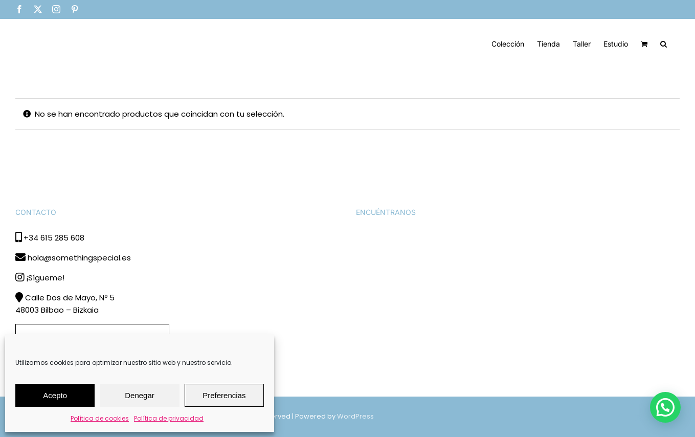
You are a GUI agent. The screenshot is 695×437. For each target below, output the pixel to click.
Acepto (55, 395)
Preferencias (224, 395)
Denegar (139, 395)
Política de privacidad (169, 418)
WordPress (355, 416)
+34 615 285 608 (54, 237)
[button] (663, 43)
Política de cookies (100, 418)
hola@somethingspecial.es (79, 257)
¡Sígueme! (45, 277)
